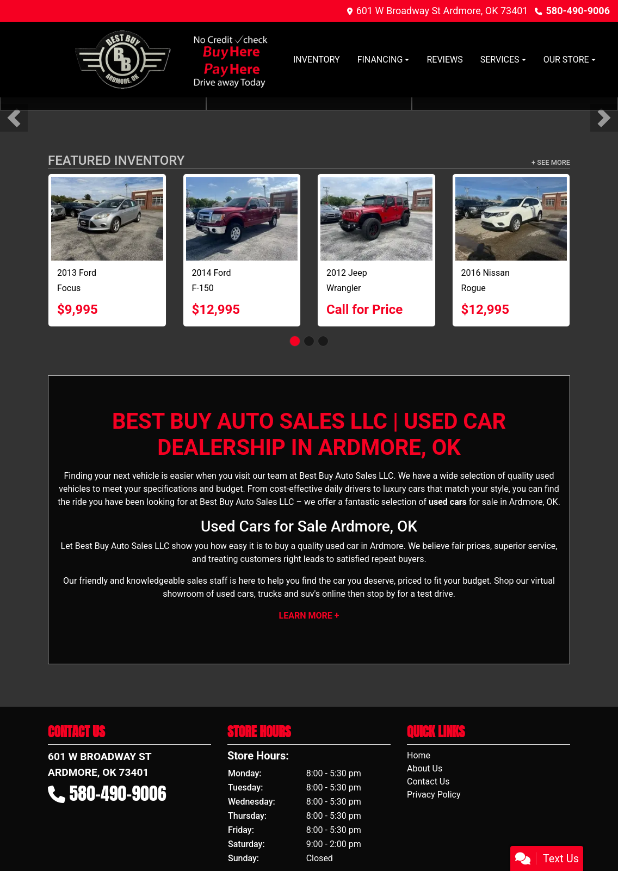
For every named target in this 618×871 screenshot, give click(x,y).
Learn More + (309, 615)
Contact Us (428, 781)
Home (418, 755)
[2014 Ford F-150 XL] (242, 218)
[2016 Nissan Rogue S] (511, 218)
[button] (14, 118)
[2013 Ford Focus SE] (107, 218)
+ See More (551, 162)
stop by (381, 594)
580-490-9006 (578, 10)
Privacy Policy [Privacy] (434, 794)
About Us (424, 768)
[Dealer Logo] (170, 59)
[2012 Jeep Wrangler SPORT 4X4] (376, 218)
